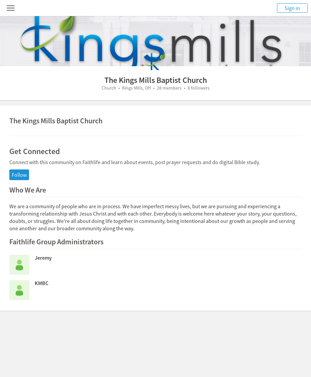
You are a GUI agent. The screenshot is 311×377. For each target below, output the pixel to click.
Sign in (292, 8)
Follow (19, 174)
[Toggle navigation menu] (11, 8)
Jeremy (43, 257)
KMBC (41, 283)
